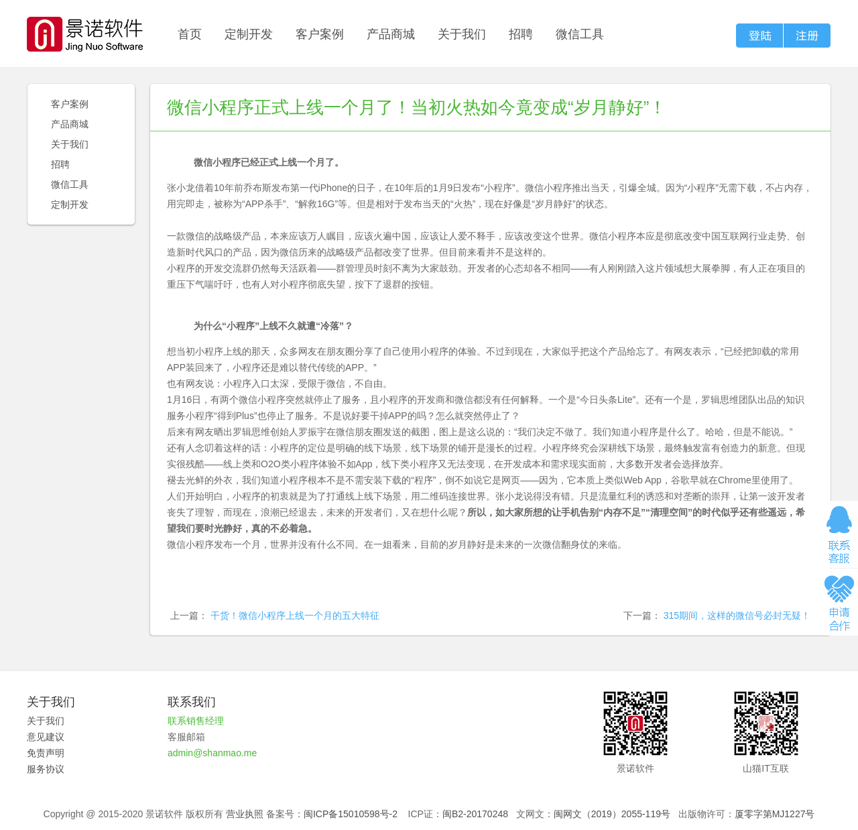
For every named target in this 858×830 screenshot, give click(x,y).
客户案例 (320, 34)
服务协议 (45, 769)
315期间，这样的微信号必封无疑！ (737, 615)
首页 (190, 34)
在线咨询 (839, 534)
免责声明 (45, 753)
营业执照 (244, 814)
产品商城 (391, 34)
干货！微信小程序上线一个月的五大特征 (294, 615)
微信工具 (580, 34)
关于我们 (462, 34)
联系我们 (192, 702)
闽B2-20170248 (475, 814)
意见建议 (45, 736)
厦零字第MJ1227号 (775, 814)
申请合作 (839, 602)
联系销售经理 (196, 720)
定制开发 (249, 34)
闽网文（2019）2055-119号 (612, 814)
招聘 (521, 34)
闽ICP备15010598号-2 (350, 814)
